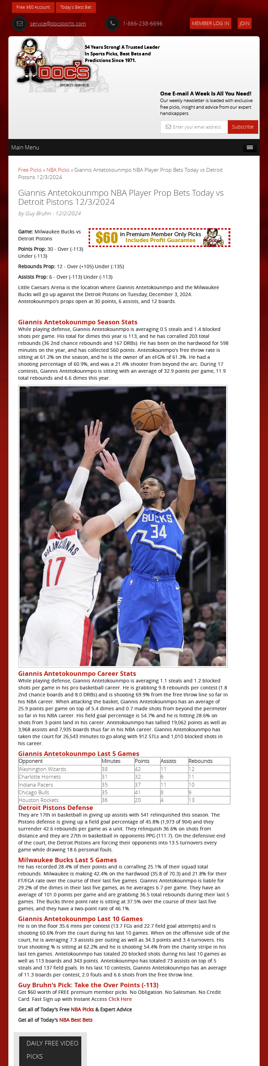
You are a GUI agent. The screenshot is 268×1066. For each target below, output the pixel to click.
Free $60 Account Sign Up (223, 283)
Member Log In (210, 23)
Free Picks (30, 118)
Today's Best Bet (84, 8)
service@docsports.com (49, 23)
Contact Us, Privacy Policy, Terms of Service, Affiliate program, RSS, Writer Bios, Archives (176, 1057)
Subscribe (243, 75)
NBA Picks (57, 118)
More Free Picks (228, 149)
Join (245, 23)
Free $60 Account (35, 8)
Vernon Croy (228, 222)
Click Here (30, 1012)
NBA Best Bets (75, 1033)
